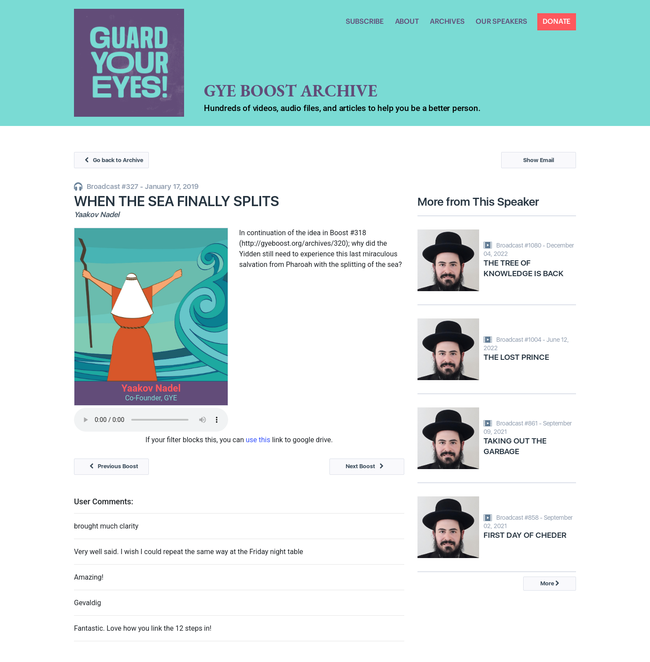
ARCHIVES (447, 21)
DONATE (556, 21)
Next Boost (367, 466)
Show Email (538, 160)
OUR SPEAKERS (501, 21)
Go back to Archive (111, 160)
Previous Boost (111, 466)
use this (258, 440)
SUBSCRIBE (365, 21)
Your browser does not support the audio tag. (151, 420)
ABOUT (407, 21)
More (549, 583)
